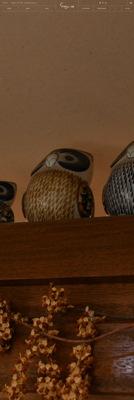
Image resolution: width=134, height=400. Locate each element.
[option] (28, 3)
